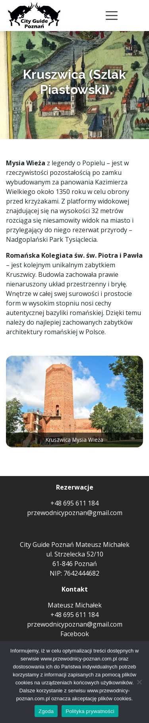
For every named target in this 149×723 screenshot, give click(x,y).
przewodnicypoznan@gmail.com (74, 512)
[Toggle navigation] (112, 16)
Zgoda (46, 711)
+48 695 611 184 (74, 503)
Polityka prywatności (90, 711)
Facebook (74, 633)
